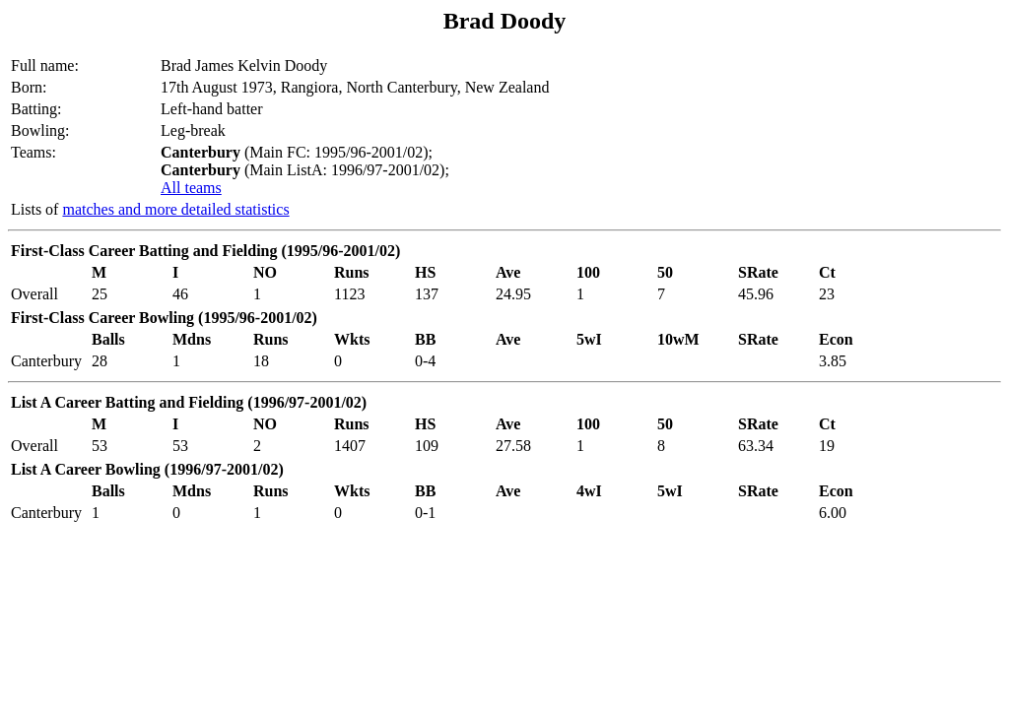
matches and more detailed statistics (175, 209)
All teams (191, 187)
